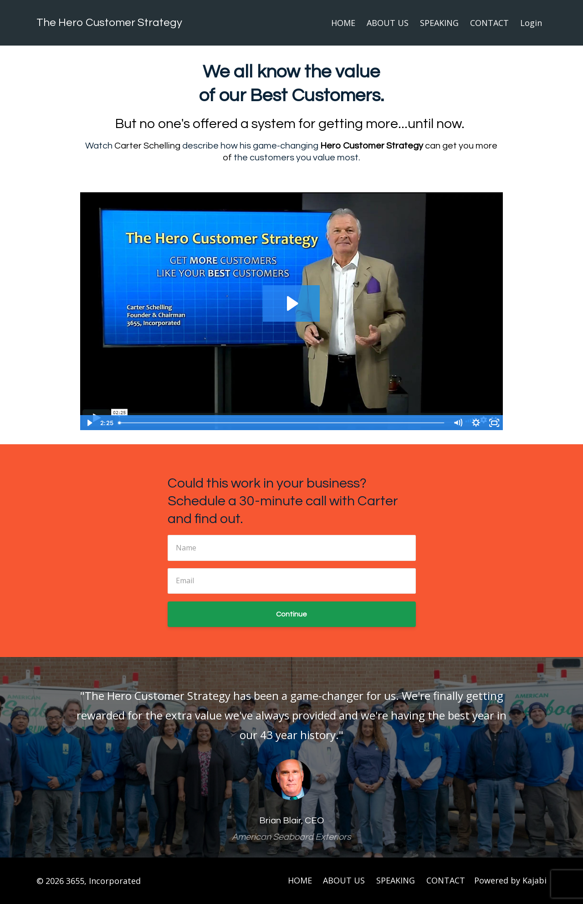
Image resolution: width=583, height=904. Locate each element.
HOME (343, 22)
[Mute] (458, 423)
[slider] (281, 423)
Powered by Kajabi (510, 880)
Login (531, 22)
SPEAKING (439, 22)
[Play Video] (89, 423)
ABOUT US (388, 22)
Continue (291, 614)
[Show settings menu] (476, 423)
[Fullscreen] (494, 423)
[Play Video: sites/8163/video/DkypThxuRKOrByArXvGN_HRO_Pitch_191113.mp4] (291, 303)
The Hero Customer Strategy (109, 22)
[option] (291, 757)
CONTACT (489, 22)
